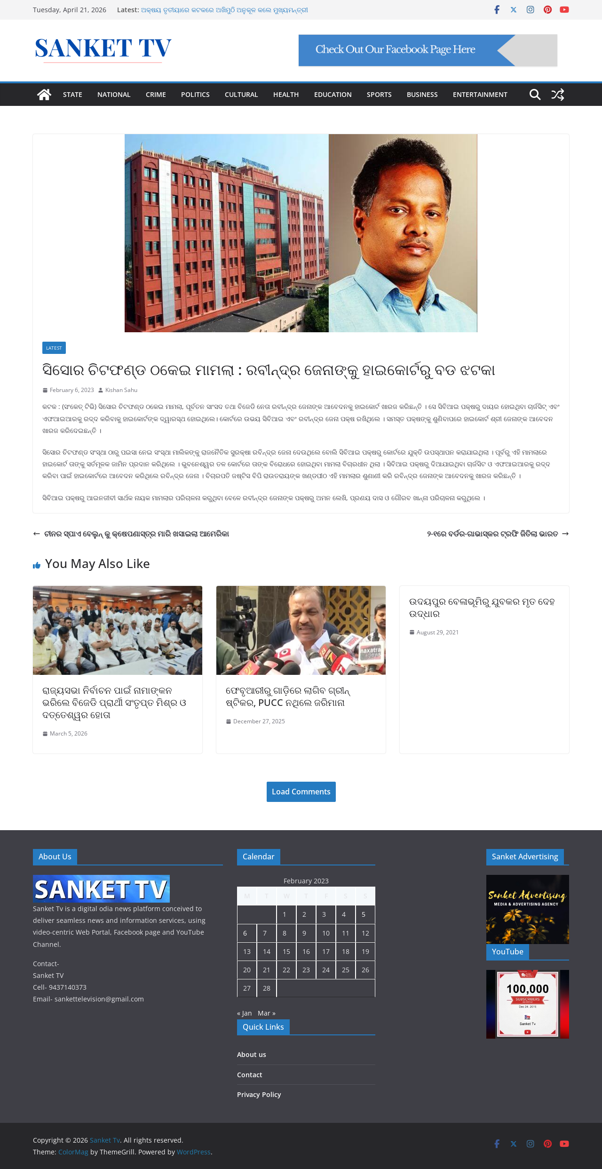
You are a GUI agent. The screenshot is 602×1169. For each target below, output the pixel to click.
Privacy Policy (259, 1094)
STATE (72, 94)
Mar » (267, 1013)
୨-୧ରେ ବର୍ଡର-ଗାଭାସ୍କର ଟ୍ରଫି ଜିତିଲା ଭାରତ (498, 533)
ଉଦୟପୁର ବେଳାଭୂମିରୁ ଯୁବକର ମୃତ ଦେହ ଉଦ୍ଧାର (482, 607)
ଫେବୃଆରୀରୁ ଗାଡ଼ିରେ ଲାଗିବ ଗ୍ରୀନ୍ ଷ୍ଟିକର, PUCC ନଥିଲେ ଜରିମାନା (287, 696)
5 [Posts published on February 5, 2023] (363, 914)
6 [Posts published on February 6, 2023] (245, 933)
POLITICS (195, 94)
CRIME (156, 94)
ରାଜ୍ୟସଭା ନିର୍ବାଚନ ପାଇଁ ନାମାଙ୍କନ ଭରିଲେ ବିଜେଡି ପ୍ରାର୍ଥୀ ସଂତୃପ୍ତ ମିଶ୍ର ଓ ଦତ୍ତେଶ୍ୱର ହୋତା (114, 702)
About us (251, 1054)
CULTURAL (241, 94)
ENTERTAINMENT (480, 94)
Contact (249, 1074)
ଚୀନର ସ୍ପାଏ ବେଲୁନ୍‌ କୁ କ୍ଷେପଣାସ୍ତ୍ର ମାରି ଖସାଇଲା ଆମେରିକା (131, 533)
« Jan (244, 1013)
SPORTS (379, 94)
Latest (54, 347)
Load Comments (301, 791)
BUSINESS (422, 94)
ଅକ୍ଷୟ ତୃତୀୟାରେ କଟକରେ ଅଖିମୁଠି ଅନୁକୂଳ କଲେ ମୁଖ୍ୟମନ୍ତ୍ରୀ (224, 9)
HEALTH (286, 94)
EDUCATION (333, 94)
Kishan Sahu (121, 390)
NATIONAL (114, 94)
